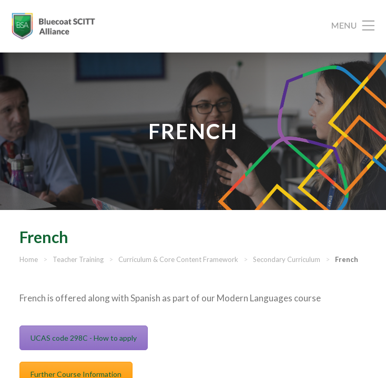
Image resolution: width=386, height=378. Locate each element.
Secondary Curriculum (286, 259)
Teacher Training (78, 259)
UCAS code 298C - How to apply (84, 337)
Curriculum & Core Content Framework (178, 259)
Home (28, 259)
